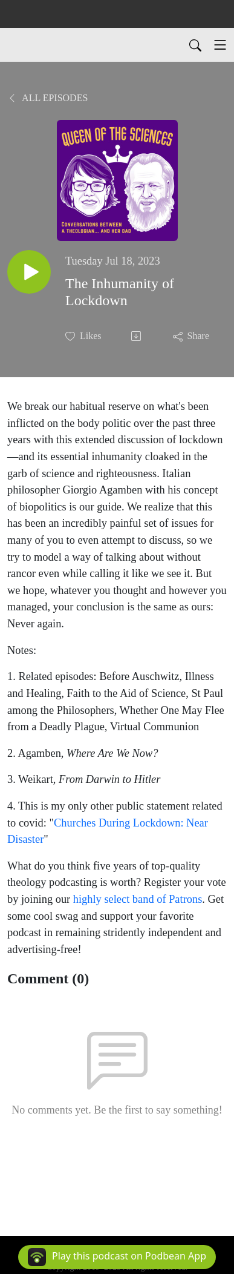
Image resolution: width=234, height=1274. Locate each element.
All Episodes (47, 98)
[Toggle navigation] (220, 44)
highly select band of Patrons (138, 899)
